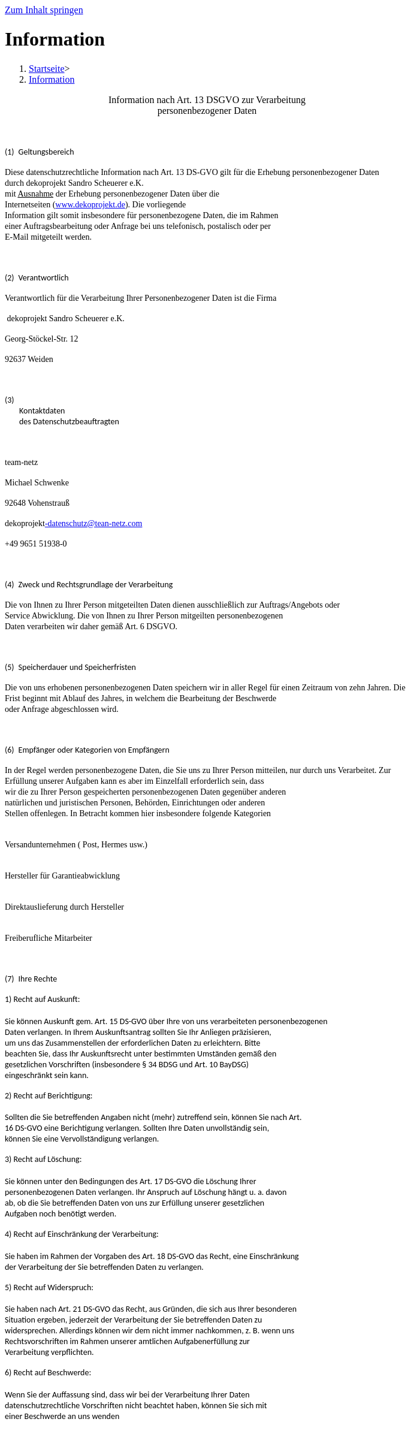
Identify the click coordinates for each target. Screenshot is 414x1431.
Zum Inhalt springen (44, 10)
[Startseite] (47, 69)
